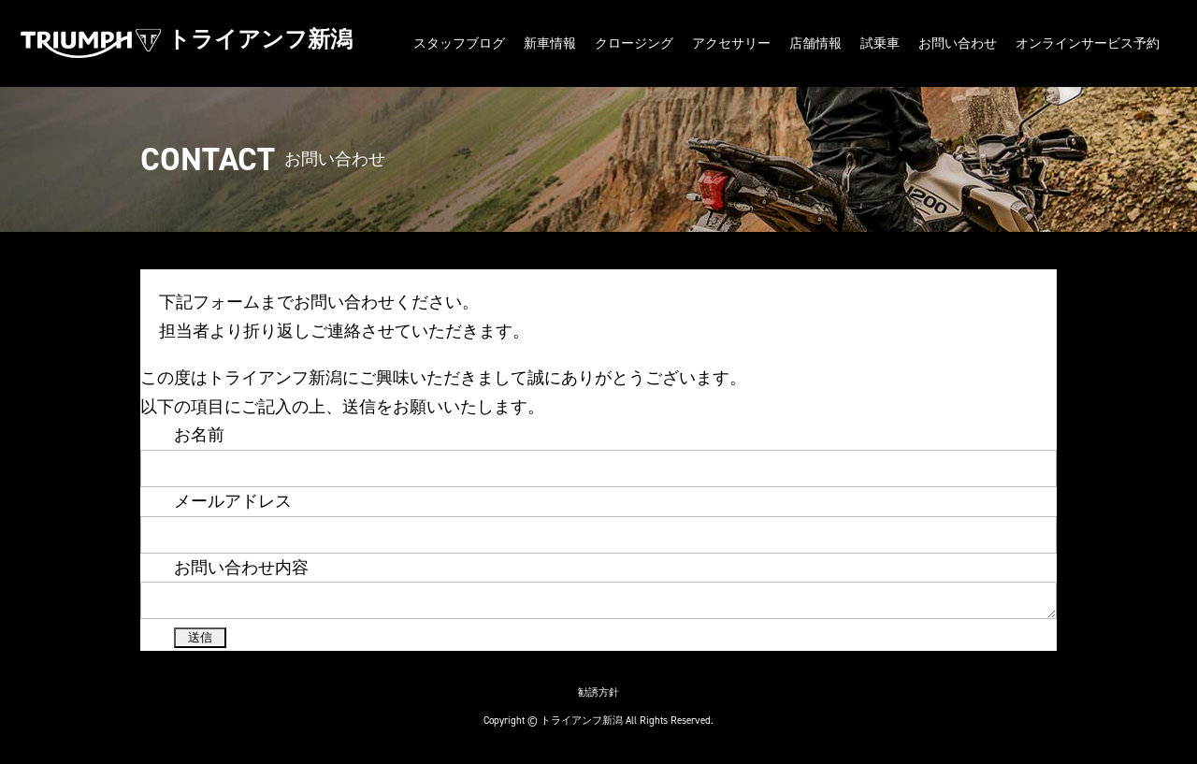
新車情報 (550, 43)
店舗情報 (815, 43)
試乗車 (880, 43)
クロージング (634, 43)
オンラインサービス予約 (1088, 43)
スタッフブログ (459, 43)
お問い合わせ (957, 43)
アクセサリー (731, 43)
